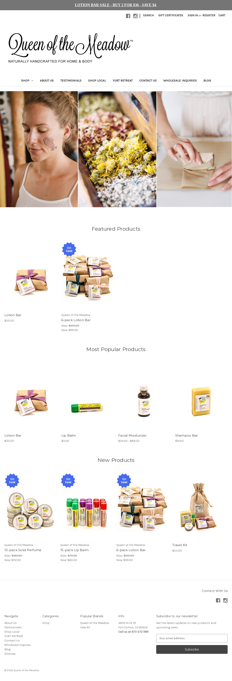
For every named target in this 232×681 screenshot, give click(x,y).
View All (85, 627)
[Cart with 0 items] (222, 15)
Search (148, 15)
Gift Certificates (170, 15)
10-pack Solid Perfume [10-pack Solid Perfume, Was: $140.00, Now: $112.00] (22, 550)
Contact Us (148, 80)
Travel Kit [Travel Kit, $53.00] (179, 545)
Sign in (193, 15)
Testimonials (70, 80)
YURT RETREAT (123, 80)
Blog (207, 80)
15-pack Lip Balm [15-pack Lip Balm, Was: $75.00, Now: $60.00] (74, 550)
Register (208, 15)
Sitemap (10, 653)
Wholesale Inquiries (180, 80)
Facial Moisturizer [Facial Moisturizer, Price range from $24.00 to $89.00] (132, 435)
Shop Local (97, 80)
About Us (47, 80)
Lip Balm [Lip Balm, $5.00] (68, 435)
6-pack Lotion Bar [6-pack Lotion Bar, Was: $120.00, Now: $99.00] (76, 320)
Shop (27, 80)
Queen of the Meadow (94, 623)
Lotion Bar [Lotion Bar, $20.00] (13, 315)
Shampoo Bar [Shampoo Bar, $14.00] (186, 435)
